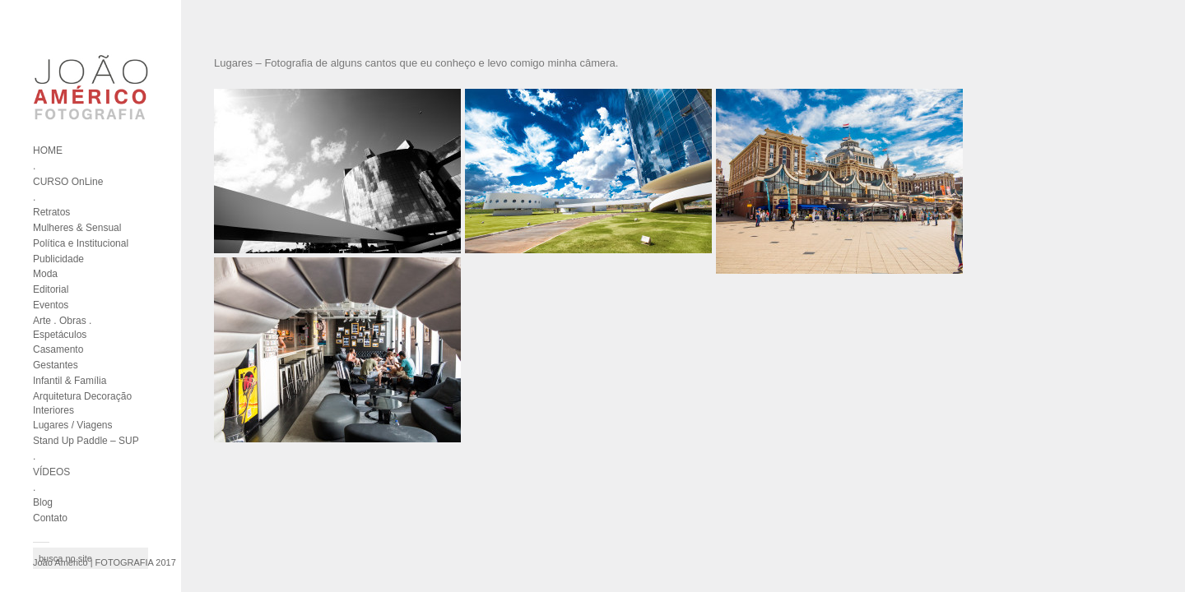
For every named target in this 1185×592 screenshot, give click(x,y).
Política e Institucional (80, 243)
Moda (45, 274)
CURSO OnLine (68, 181)
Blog (43, 502)
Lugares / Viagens (73, 425)
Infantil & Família (69, 380)
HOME (48, 150)
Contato (50, 518)
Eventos (50, 305)
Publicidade (58, 259)
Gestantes (55, 365)
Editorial (50, 289)
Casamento (58, 349)
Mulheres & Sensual (77, 228)
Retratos (51, 212)
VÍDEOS (51, 472)
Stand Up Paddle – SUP (86, 440)
